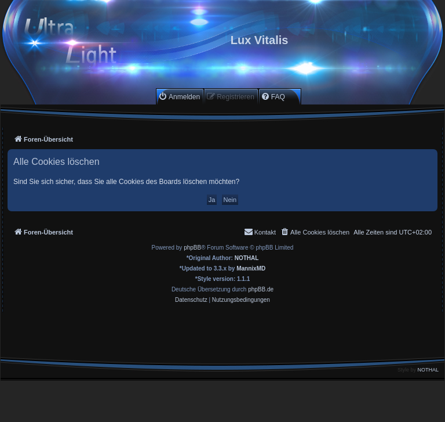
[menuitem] (179, 96)
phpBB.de (260, 289)
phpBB (192, 247)
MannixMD (250, 268)
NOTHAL (247, 258)
